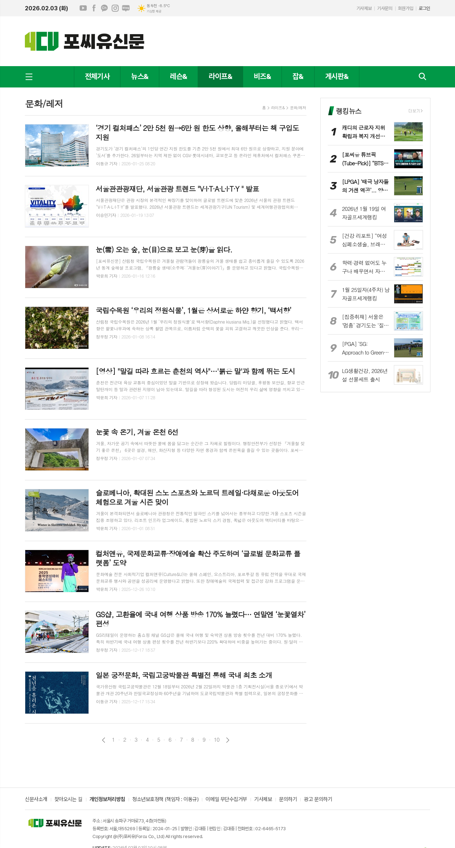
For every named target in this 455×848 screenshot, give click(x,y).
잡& (298, 76)
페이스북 (94, 8)
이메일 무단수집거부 (226, 799)
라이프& (220, 76)
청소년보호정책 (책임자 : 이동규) (165, 799)
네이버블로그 (126, 8)
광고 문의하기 (318, 799)
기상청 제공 (154, 11)
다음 (228, 740)
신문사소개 (36, 799)
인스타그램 (115, 8)
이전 (104, 740)
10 (217, 739)
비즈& (262, 76)
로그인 (424, 8)
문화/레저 (298, 107)
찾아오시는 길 (68, 799)
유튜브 (83, 8)
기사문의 (384, 8)
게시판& (336, 76)
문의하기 (288, 799)
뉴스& (139, 76)
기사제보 (364, 8)
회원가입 (405, 8)
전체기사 (97, 76)
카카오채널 (104, 8)
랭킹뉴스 (348, 111)
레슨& (178, 76)
